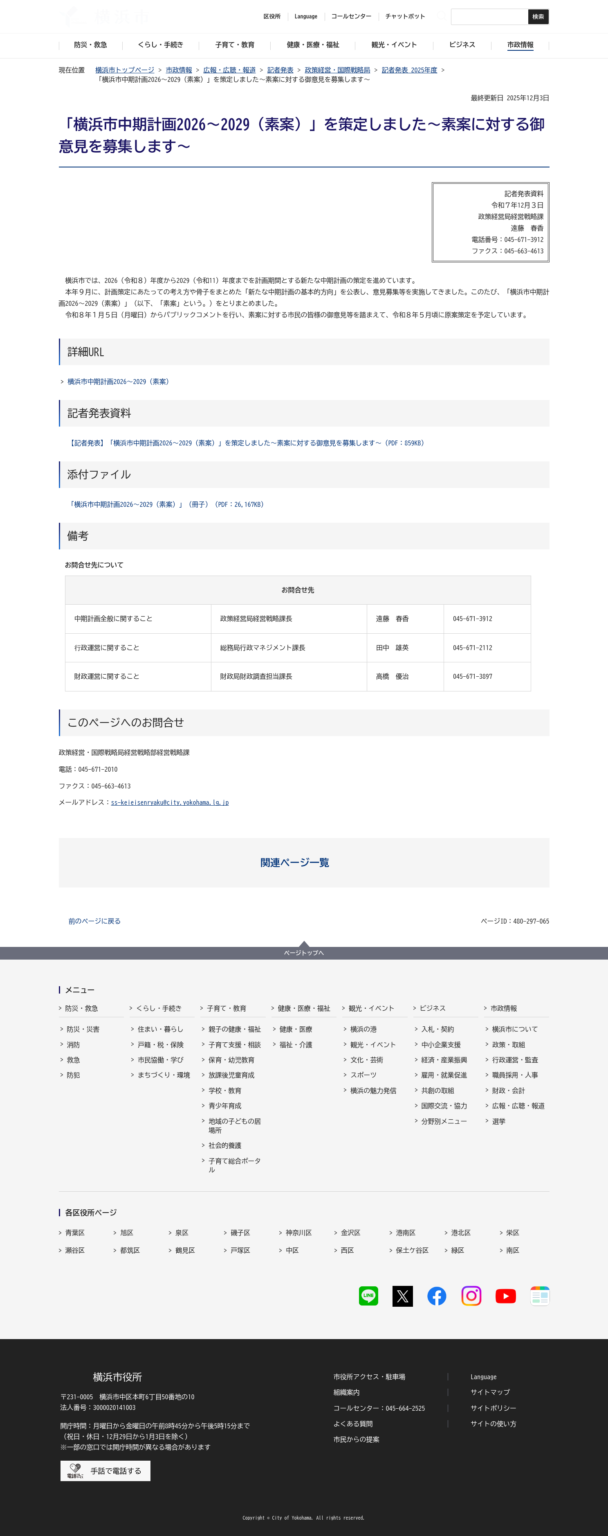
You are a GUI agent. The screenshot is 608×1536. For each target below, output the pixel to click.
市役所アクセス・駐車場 (370, 1376)
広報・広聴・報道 (230, 70)
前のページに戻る (95, 921)
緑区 (457, 1250)
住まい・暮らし (161, 1029)
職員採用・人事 (515, 1075)
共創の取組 (438, 1090)
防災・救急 (81, 1008)
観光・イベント (372, 1008)
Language (484, 1376)
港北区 (461, 1232)
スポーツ (363, 1075)
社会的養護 (225, 1145)
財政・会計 (508, 1090)
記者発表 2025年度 (409, 70)
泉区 (181, 1232)
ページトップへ (304, 953)
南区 (513, 1250)
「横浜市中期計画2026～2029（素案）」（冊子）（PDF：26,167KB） (167, 504)
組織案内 (347, 1392)
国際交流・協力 (444, 1105)
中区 (292, 1250)
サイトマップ (490, 1392)
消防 (73, 1044)
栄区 (513, 1232)
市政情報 (179, 70)
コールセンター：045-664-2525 (379, 1408)
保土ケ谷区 (412, 1250)
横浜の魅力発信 (373, 1090)
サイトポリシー (493, 1408)
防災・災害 (83, 1029)
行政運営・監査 (515, 1060)
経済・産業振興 (444, 1060)
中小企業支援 (441, 1044)
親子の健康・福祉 (235, 1029)
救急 (73, 1060)
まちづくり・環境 (164, 1075)
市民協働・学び (161, 1060)
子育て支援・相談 (235, 1044)
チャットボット (406, 16)
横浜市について (515, 1029)
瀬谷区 (75, 1250)
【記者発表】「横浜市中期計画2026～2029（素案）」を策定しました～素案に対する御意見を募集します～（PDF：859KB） (248, 443)
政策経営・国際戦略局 (337, 70)
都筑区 (130, 1250)
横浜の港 (363, 1029)
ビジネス (433, 1008)
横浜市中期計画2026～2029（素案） (120, 381)
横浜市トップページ (125, 70)
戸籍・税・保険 (161, 1044)
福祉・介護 (296, 1044)
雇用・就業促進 (444, 1075)
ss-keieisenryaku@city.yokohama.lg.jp (170, 802)
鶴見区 (185, 1250)
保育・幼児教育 (231, 1060)
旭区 (126, 1232)
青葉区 (75, 1232)
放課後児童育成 (231, 1075)
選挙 (498, 1121)
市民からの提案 (356, 1439)
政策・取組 (508, 1044)
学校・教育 (225, 1090)
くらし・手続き (159, 1008)
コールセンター (352, 16)
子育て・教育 (226, 1008)
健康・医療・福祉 (304, 1008)
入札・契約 (438, 1029)
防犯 (73, 1075)
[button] (304, 862)
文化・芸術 (366, 1060)
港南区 (406, 1232)
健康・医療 (296, 1029)
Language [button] (306, 16)
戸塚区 (240, 1250)
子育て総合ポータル (235, 1165)
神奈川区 (299, 1232)
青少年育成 (225, 1105)
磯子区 (240, 1232)
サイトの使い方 (493, 1424)
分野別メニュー (444, 1121)
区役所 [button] (272, 16)
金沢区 (351, 1232)
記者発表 (280, 70)
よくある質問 (353, 1424)
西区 (347, 1250)
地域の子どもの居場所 (235, 1126)
